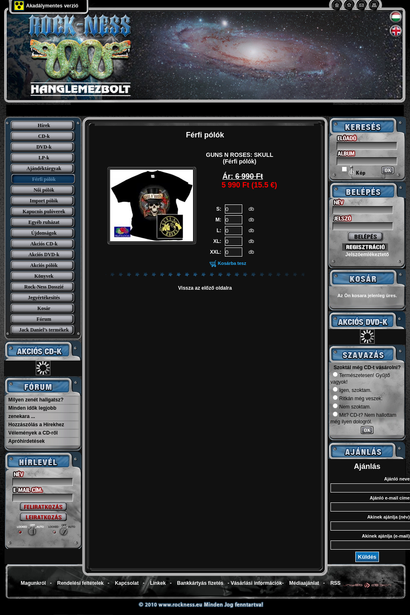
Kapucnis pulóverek (44, 211)
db (251, 209)
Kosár (43, 308)
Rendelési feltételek (80, 583)
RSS (335, 583)
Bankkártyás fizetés (200, 583)
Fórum (43, 319)
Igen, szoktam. (352, 390)
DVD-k (44, 147)
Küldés (367, 557)
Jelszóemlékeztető (367, 254)
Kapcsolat (126, 583)
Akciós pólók (44, 265)
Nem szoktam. (352, 407)
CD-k (44, 136)
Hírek (44, 125)
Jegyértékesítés (44, 297)
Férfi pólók (44, 179)
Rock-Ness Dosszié (44, 287)
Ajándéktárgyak (44, 168)
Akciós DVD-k (44, 254)
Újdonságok (43, 233)
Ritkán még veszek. (358, 398)
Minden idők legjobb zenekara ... (32, 412)
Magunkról (33, 583)
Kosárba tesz (232, 263)
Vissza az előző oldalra (205, 288)
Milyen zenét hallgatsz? (35, 400)
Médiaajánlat (304, 583)
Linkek (158, 583)
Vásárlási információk (256, 583)
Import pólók (44, 201)
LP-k (44, 158)
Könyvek (43, 276)
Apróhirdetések (26, 441)
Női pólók (44, 190)
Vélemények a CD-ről (33, 433)
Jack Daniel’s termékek (44, 330)
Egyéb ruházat (44, 222)
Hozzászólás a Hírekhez (36, 425)
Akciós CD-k (44, 244)
